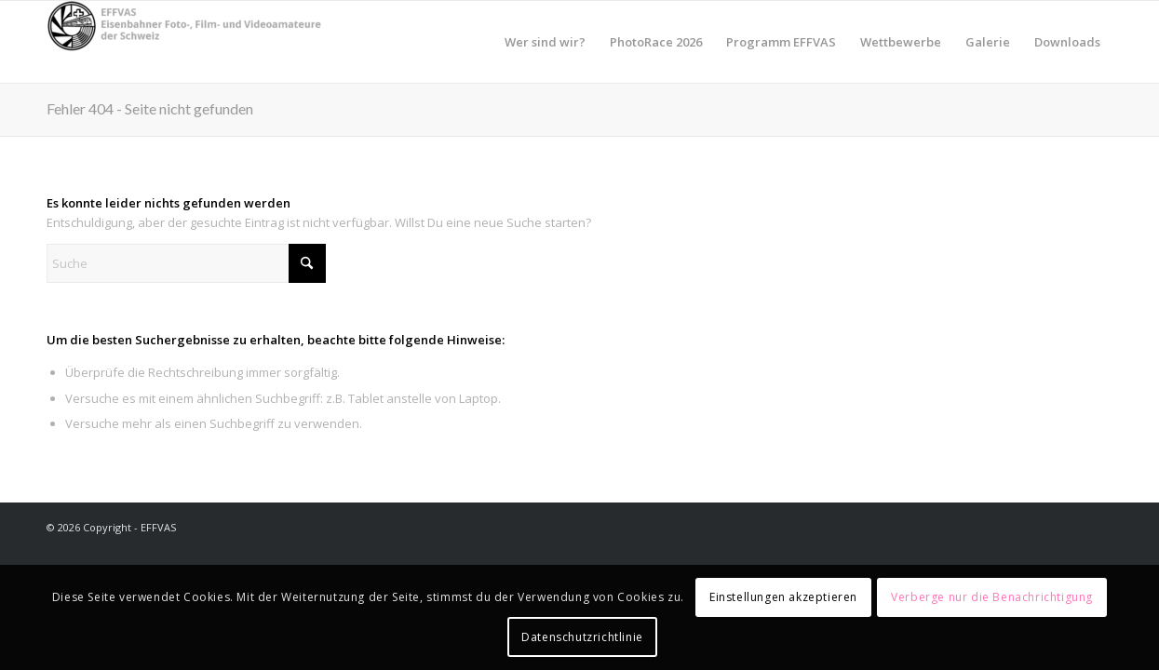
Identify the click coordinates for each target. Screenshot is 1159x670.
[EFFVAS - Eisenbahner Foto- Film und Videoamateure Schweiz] (186, 42)
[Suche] (186, 263)
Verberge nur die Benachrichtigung (992, 597)
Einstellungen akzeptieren (783, 597)
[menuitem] (545, 42)
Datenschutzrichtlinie (582, 637)
